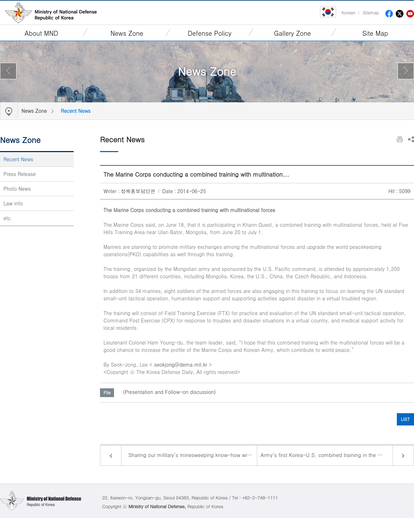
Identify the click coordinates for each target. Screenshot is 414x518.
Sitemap (371, 12)
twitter (399, 14)
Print (400, 139)
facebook (389, 14)
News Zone (127, 33)
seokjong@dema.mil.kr (180, 364)
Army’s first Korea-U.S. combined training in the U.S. (324, 454)
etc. (8, 217)
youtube (410, 14)
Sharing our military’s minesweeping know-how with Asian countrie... (192, 454)
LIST (405, 419)
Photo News (17, 188)
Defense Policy (210, 33)
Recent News (76, 110)
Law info (13, 203)
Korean (348, 12)
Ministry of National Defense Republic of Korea (51, 13)
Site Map (375, 33)
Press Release (20, 173)
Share (411, 139)
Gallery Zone (292, 33)
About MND (41, 33)
